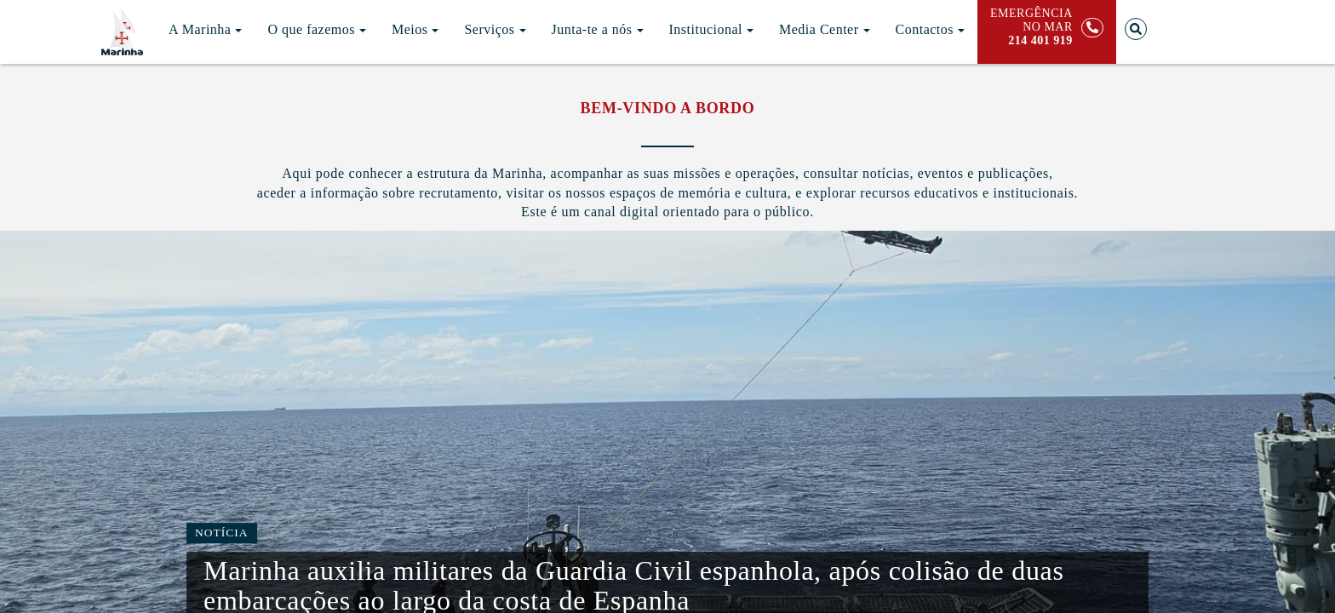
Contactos (930, 29)
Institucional (711, 29)
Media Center (824, 29)
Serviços (494, 29)
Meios (415, 29)
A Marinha (205, 29)
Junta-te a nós (598, 29)
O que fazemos (316, 29)
